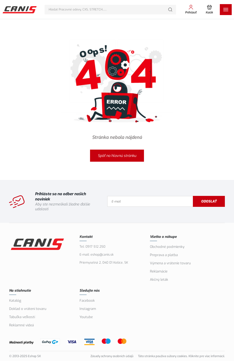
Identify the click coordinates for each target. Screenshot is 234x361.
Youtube (86, 317)
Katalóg (15, 300)
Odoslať (209, 201)
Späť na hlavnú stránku (117, 155)
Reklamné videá (21, 325)
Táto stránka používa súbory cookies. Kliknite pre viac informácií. (181, 356)
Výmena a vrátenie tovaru (170, 263)
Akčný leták (159, 279)
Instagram (88, 308)
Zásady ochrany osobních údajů (111, 356)
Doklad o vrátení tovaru (27, 308)
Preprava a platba (164, 255)
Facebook (87, 300)
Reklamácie (159, 271)
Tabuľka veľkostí (22, 317)
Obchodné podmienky (167, 246)
